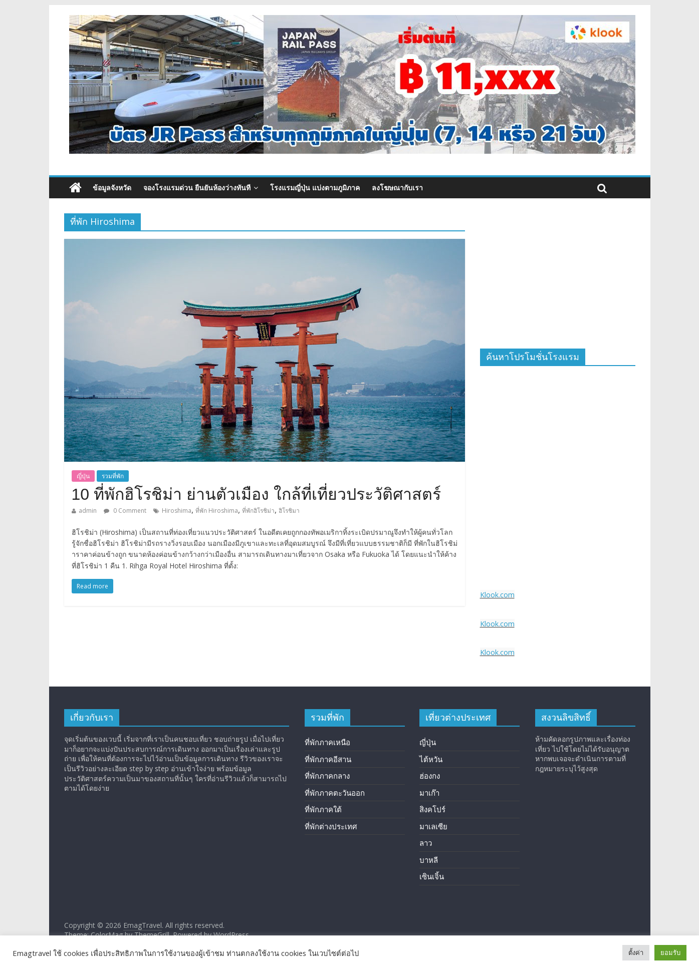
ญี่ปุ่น (83, 476)
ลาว (425, 843)
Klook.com (497, 594)
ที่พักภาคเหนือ (327, 742)
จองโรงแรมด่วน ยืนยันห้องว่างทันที (197, 187)
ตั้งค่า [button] (635, 952)
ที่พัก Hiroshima (216, 510)
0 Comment (125, 510)
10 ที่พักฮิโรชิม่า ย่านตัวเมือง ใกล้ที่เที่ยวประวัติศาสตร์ (256, 494)
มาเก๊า (429, 793)
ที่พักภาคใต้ (323, 809)
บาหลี (428, 860)
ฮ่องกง (429, 776)
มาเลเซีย (433, 826)
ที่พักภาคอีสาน (328, 759)
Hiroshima (176, 510)
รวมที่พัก (113, 476)
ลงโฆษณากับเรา (397, 187)
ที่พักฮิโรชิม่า (258, 510)
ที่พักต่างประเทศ (331, 826)
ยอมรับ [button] (670, 952)
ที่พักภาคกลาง (327, 776)
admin (88, 510)
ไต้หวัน (430, 759)
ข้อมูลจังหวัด (112, 187)
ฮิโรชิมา (289, 510)
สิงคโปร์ (432, 809)
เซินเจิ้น (431, 876)
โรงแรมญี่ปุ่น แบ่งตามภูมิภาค (315, 187)
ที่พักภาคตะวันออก (335, 793)
